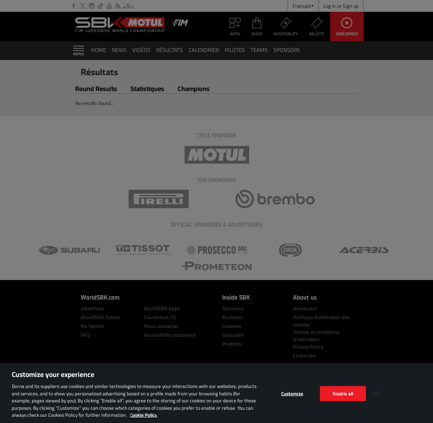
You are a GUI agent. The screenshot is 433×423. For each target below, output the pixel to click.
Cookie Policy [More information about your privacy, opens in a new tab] (143, 414)
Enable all (343, 393)
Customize (292, 393)
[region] (216, 393)
